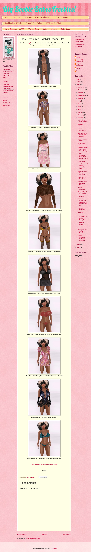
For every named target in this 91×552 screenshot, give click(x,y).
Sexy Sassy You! (81, 144)
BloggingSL (6, 105)
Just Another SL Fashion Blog (8, 87)
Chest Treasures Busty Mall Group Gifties (83, 156)
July (79, 101)
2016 (78, 79)
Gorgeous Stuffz (81, 223)
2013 (78, 244)
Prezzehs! (81, 196)
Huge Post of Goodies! (82, 178)
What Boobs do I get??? (14, 29)
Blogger (54, 548)
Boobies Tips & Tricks (13, 23)
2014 (78, 84)
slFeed (5, 100)
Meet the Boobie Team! (23, 17)
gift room (32, 43)
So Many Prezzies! (81, 125)
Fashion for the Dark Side (7, 72)
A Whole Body (33, 29)
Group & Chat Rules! (34, 23)
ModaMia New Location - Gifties (82, 183)
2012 (78, 247)
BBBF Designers (61, 17)
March (80, 112)
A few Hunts (81, 161)
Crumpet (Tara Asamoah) (80, 60)
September (81, 95)
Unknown (79, 68)
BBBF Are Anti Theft (53, 23)
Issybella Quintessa (79, 64)
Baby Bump (65, 29)
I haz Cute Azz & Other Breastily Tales (83, 166)
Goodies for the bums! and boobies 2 (83, 134)
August (80, 98)
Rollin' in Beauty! (81, 213)
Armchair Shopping (81, 208)
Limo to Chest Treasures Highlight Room (44, 464)
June (80, 104)
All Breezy (6, 84)
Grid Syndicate (7, 103)
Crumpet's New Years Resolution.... (82, 231)
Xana (78, 71)
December (81, 87)
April (80, 109)
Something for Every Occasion (82, 173)
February (81, 115)
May (79, 106)
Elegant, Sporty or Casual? (82, 192)
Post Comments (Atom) (33, 538)
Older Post (66, 535)
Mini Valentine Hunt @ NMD (82, 120)
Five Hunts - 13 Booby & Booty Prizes (82, 218)
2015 (78, 82)
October (81, 92)
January (81, 117)
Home (7, 17)
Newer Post (22, 535)
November (81, 90)
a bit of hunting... (81, 188)
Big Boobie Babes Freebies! (39, 9)
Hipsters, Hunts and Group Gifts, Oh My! (83, 149)
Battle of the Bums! (49, 29)
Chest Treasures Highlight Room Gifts (82, 238)
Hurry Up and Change (7, 80)
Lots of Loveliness (82, 129)
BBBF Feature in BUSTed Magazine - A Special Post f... (82, 202)
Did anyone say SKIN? (82, 139)
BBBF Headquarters (43, 17)
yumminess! (82, 227)
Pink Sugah (6, 69)
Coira (78, 57)
